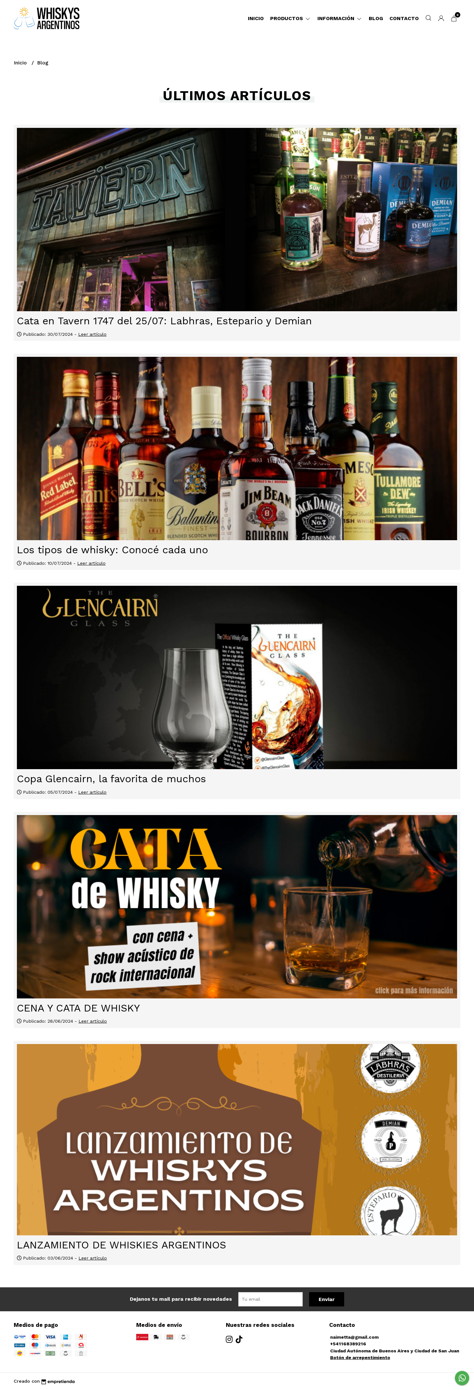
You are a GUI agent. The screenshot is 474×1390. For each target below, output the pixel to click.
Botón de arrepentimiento (360, 1357)
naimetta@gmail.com (354, 1337)
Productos (290, 18)
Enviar (327, 1299)
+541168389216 (348, 1343)
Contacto (404, 18)
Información (339, 18)
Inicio (256, 18)
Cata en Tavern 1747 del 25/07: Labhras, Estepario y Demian (164, 321)
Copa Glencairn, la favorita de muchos (111, 779)
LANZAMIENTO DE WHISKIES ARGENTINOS (121, 1245)
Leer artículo (92, 334)
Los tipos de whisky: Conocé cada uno (112, 550)
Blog (376, 18)
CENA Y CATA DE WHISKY (78, 1008)
